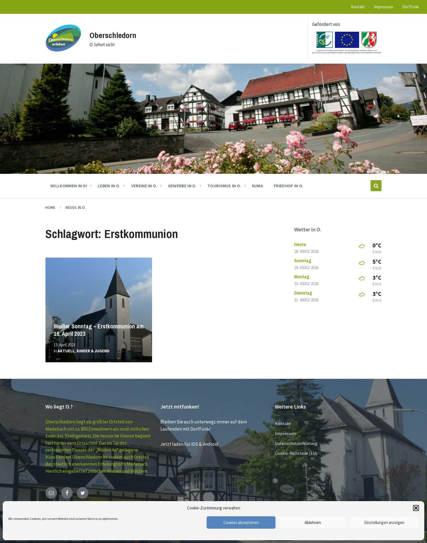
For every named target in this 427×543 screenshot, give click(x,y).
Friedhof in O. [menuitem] (288, 185)
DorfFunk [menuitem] (410, 6)
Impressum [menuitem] (383, 6)
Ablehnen (313, 522)
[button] (416, 508)
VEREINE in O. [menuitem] (144, 185)
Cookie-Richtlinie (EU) (296, 453)
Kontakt (283, 423)
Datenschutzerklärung (296, 443)
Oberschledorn (114, 34)
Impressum (285, 433)
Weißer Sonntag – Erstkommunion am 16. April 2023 (99, 330)
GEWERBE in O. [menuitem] (182, 185)
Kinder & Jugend (93, 350)
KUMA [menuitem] (257, 185)
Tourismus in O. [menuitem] (224, 185)
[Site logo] (63, 54)
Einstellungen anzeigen (384, 522)
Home (50, 207)
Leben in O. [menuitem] (109, 185)
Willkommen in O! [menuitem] (68, 185)
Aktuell (66, 350)
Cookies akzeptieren (241, 522)
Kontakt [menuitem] (358, 6)
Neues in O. (76, 207)
